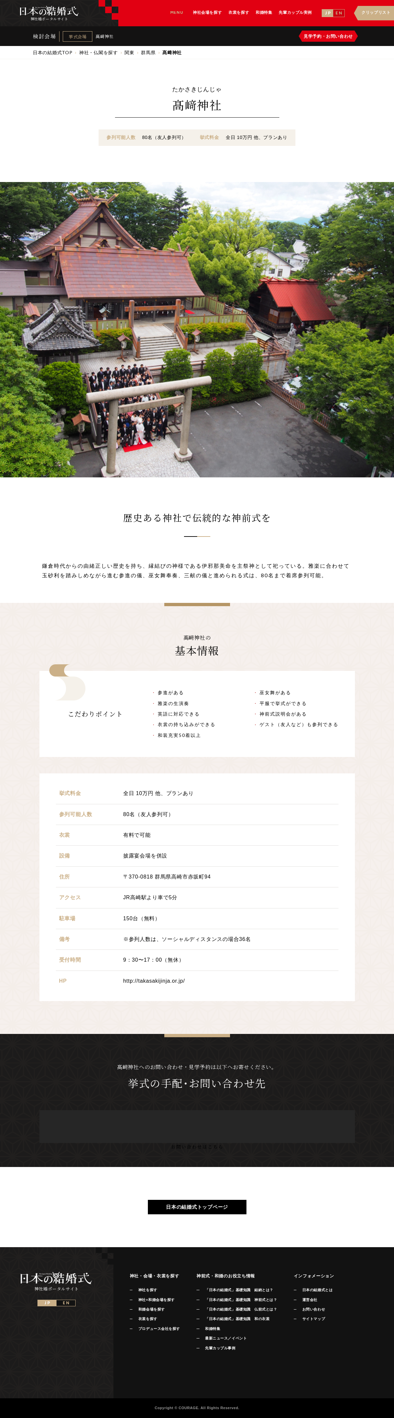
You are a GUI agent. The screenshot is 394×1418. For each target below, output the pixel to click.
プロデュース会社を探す (159, 1329)
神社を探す (147, 1290)
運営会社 (309, 1300)
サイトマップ (313, 1319)
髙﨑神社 (105, 36)
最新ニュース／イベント (226, 1338)
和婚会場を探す (151, 1309)
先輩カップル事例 (220, 1348)
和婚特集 (212, 1329)
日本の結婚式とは (317, 1290)
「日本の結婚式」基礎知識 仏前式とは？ (241, 1309)
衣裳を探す (147, 1319)
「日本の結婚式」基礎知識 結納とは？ (239, 1290)
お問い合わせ (313, 1309)
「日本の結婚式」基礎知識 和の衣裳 (237, 1319)
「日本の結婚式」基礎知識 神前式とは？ (241, 1300)
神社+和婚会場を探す (156, 1300)
